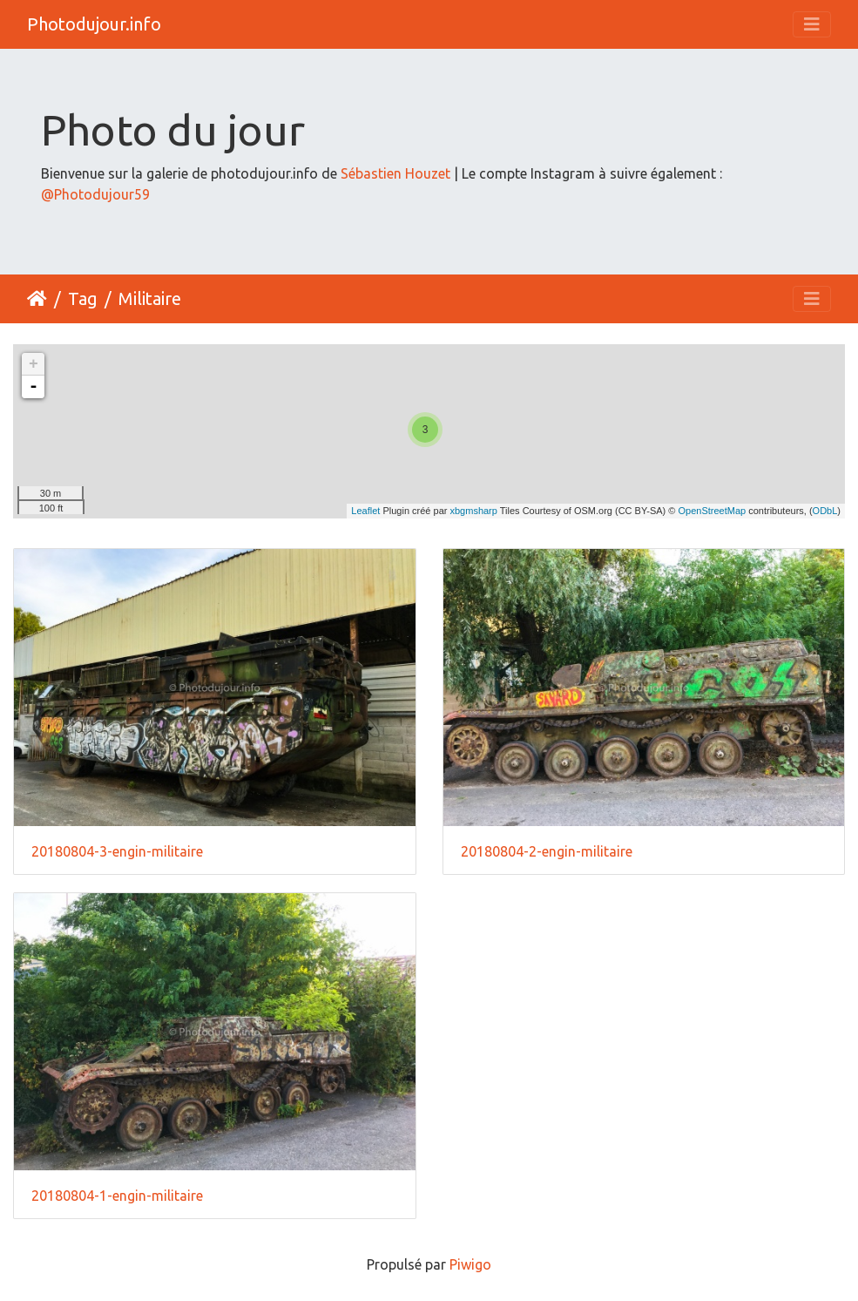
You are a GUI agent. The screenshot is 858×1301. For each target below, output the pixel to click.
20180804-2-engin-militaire (546, 851)
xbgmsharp (473, 510)
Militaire (149, 298)
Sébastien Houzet (395, 173)
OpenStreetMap (713, 510)
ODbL (825, 510)
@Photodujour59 (95, 194)
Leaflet (365, 510)
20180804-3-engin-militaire (117, 851)
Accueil (37, 299)
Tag (83, 298)
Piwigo (470, 1264)
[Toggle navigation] (812, 24)
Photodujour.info (94, 24)
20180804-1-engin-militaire (117, 1195)
